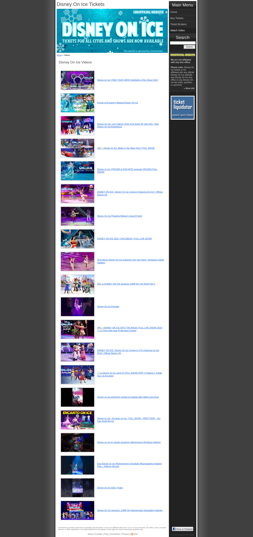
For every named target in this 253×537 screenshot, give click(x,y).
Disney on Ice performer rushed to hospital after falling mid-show (128, 397)
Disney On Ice (127, 528)
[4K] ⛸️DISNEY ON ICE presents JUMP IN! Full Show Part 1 (126, 284)
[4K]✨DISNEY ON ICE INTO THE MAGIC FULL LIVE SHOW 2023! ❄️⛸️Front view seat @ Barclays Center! (129, 329)
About (90, 534)
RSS (135, 534)
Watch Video (177, 30)
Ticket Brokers (178, 24)
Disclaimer (115, 534)
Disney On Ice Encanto (108, 306)
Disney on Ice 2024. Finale (110, 488)
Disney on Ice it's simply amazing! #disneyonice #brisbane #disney (129, 442)
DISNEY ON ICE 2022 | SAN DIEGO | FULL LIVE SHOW (124, 238)
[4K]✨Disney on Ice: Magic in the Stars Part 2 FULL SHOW (126, 148)
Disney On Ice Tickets (81, 4)
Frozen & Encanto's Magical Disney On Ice (117, 102)
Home (59, 55)
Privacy (125, 534)
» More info (189, 88)
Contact (98, 534)
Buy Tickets (177, 18)
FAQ (106, 534)
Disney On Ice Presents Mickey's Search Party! (119, 216)
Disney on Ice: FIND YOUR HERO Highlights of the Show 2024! (127, 80)
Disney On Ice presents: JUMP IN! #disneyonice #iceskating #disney (129, 510)
